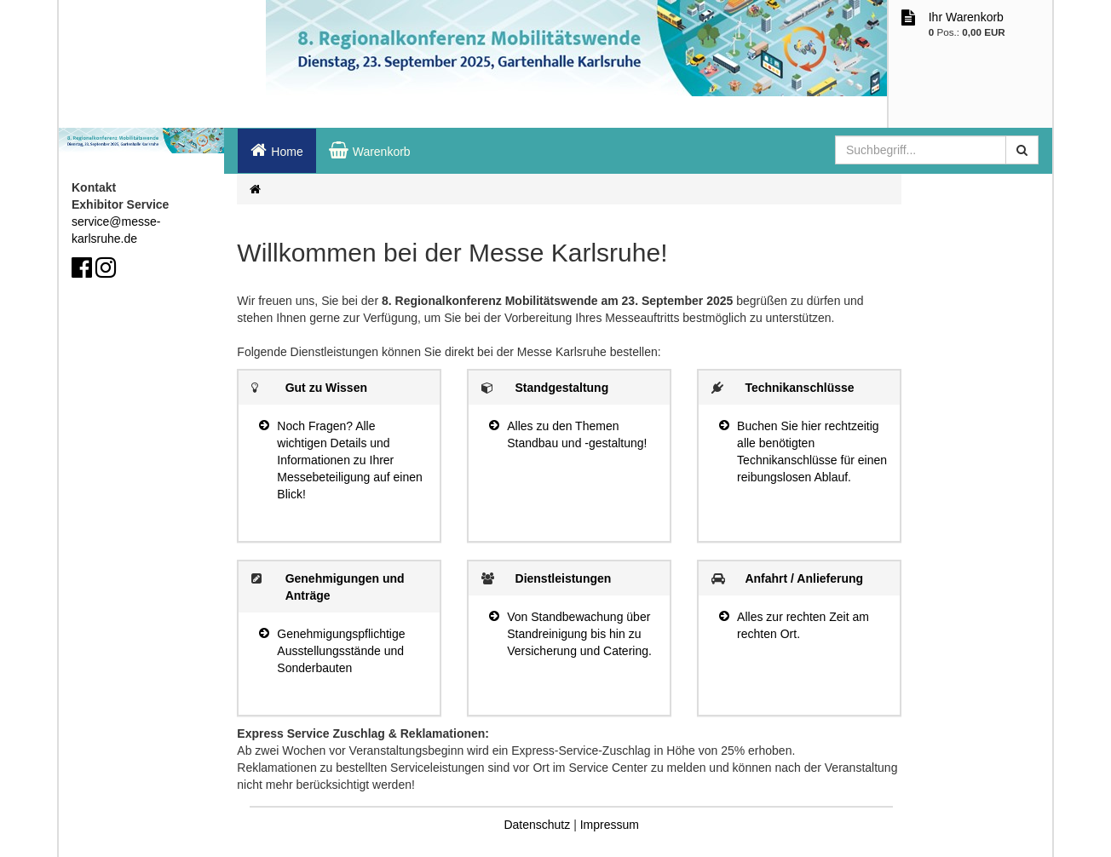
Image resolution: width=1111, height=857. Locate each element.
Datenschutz (537, 824)
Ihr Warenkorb (966, 17)
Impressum (609, 824)
